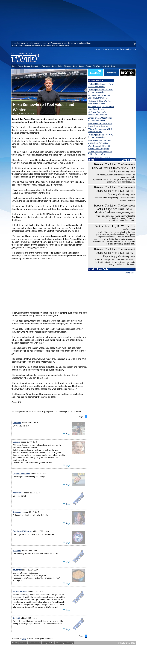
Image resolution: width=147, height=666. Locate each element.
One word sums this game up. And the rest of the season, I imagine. (114, 199)
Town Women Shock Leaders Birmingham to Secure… (100, 124)
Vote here (130, 272)
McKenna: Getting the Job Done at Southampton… (99, 96)
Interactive (35, 66)
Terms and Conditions (82, 43)
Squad (81, 66)
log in (100, 49)
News (20, 66)
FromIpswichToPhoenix (22, 531)
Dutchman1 (18, 512)
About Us (15, 643)
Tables (88, 66)
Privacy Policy (64, 45)
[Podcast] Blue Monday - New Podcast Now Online (100, 85)
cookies (55, 43)
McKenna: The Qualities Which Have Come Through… (101, 107)
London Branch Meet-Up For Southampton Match (100, 119)
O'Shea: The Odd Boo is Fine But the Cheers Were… (100, 152)
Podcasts (46, 66)
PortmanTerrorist (20, 591)
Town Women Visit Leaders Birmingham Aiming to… (99, 141)
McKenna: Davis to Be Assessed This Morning (97, 113)
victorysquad (18, 492)
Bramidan (17, 550)
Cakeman (16, 442)
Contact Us (23, 643)
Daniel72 (16, 618)
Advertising (69, 643)
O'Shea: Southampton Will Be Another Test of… (100, 130)
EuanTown (17, 422)
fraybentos (17, 570)
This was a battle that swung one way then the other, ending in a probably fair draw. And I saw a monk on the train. (115, 218)
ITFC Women (98, 66)
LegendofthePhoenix (21, 473)
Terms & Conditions (34, 643)
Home (14, 66)
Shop (113, 66)
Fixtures (67, 66)
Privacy (45, 643)
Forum (27, 66)
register (107, 49)
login (24, 638)
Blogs (54, 66)
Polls (60, 66)
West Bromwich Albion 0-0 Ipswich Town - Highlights (99, 147)
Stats (75, 66)
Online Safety (59, 643)
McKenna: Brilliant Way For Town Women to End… (99, 102)
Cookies (51, 643)
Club (107, 66)
